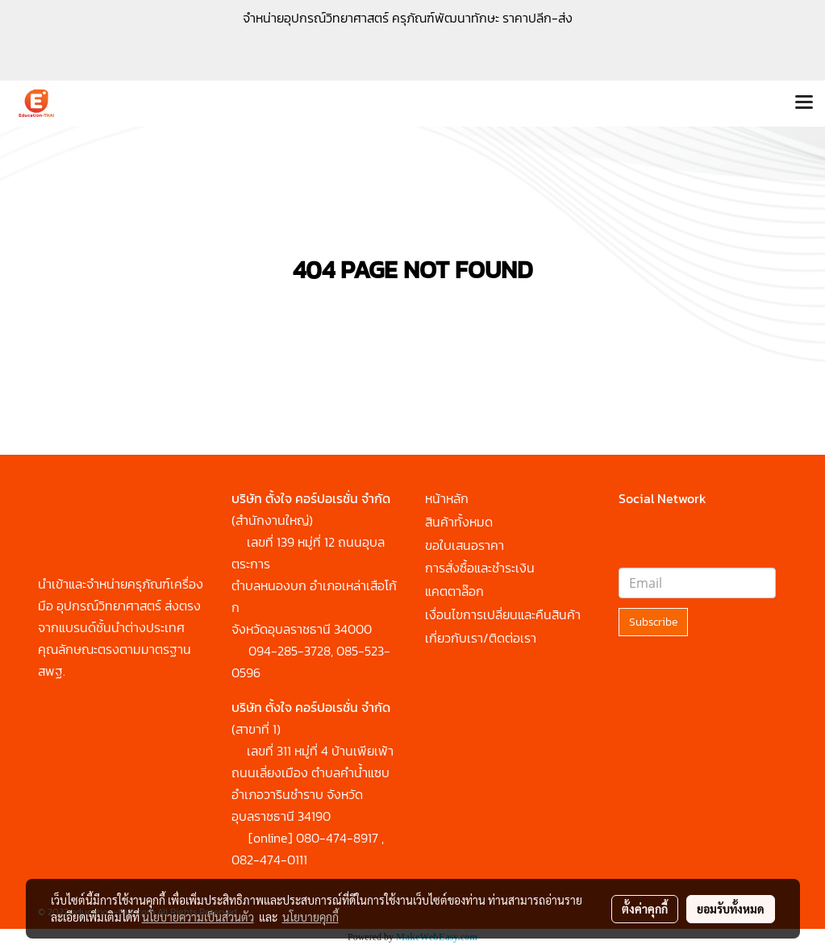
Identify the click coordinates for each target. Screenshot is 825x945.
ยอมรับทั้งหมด (731, 908)
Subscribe (653, 622)
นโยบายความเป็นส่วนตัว (198, 917)
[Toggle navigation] (804, 103)
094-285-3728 (289, 650)
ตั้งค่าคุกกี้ (645, 908)
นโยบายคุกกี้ (310, 917)
